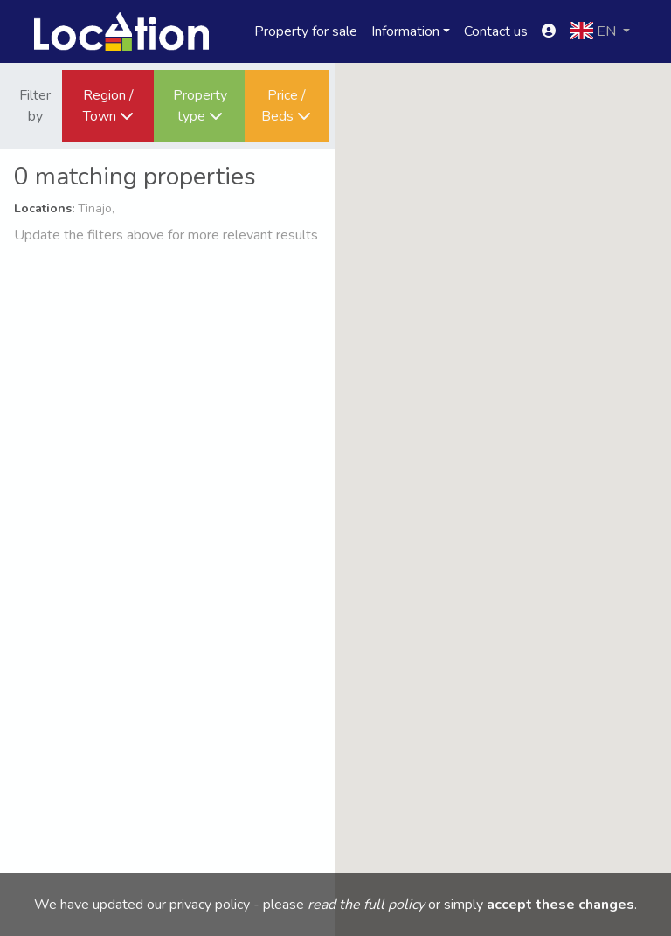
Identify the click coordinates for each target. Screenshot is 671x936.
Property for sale (305, 31)
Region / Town (108, 106)
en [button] (594, 31)
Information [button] (405, 31)
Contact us (496, 31)
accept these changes (560, 904)
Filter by (35, 106)
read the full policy (366, 904)
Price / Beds (286, 106)
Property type (200, 106)
